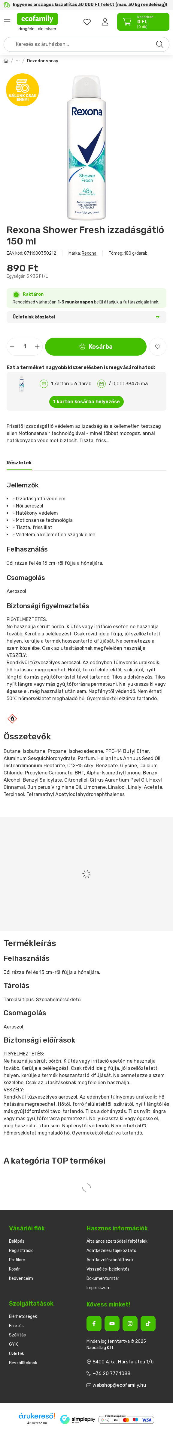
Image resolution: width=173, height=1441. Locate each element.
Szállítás (17, 1335)
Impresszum (98, 1287)
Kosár (14, 1269)
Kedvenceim (21, 1278)
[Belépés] (105, 22)
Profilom (17, 1259)
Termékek (7, 21)
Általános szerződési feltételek (116, 1241)
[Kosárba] (164, 1435)
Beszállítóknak (23, 1363)
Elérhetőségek (23, 1316)
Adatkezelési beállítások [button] (110, 1259)
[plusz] (37, 346)
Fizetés (16, 1325)
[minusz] (12, 346)
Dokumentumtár (102, 1278)
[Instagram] (130, 1323)
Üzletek (16, 1353)
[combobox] (86, 44)
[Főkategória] (6, 61)
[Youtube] (112, 1323)
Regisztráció (21, 1250)
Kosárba (96, 346)
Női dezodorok (18, 61)
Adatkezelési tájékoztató (111, 1250)
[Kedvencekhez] (157, 347)
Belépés (16, 1241)
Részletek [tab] (19, 463)
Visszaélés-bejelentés (107, 1269)
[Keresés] (159, 44)
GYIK (13, 1344)
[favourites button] (87, 22)
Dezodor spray (42, 61)
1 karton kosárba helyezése (86, 401)
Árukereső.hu (37, 1423)
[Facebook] (94, 1323)
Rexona (89, 253)
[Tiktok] (148, 1323)
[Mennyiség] (24, 346)
